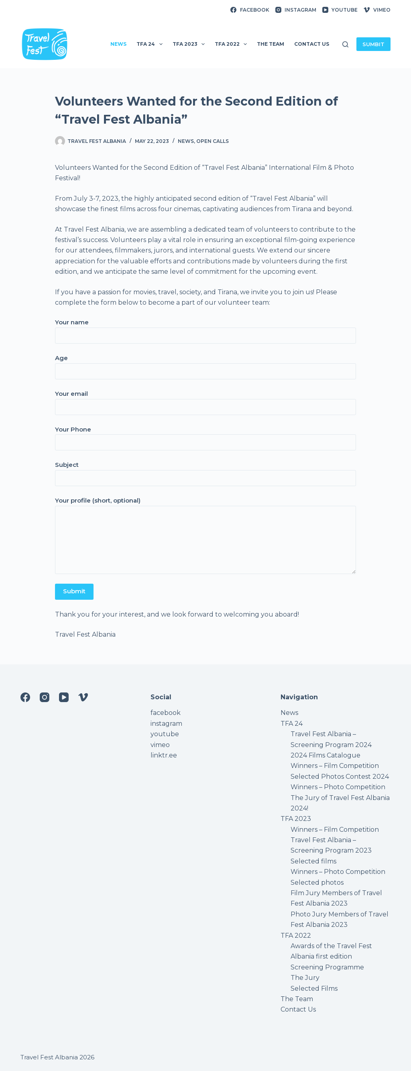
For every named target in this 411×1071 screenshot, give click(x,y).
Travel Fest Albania (49, 1057)
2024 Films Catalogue (325, 755)
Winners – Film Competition (335, 766)
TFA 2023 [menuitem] (190, 44)
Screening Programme (327, 967)
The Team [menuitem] (270, 44)
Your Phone (205, 436)
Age (205, 364)
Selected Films (314, 988)
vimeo (160, 745)
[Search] (345, 44)
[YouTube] (340, 10)
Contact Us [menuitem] (311, 44)
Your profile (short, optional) (205, 535)
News (186, 141)
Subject (205, 471)
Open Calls (212, 141)
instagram (166, 723)
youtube (165, 734)
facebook (166, 713)
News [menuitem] (118, 44)
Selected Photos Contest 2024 (340, 776)
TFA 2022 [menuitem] (232, 44)
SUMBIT (373, 44)
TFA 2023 (296, 819)
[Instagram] (295, 10)
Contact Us (298, 1009)
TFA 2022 (296, 935)
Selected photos (317, 882)
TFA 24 (292, 723)
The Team (297, 999)
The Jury (305, 977)
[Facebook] (249, 10)
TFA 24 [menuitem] (150, 44)
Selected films (313, 861)
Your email (205, 400)
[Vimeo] (377, 10)
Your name (205, 328)
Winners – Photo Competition (338, 787)
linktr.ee (164, 755)
